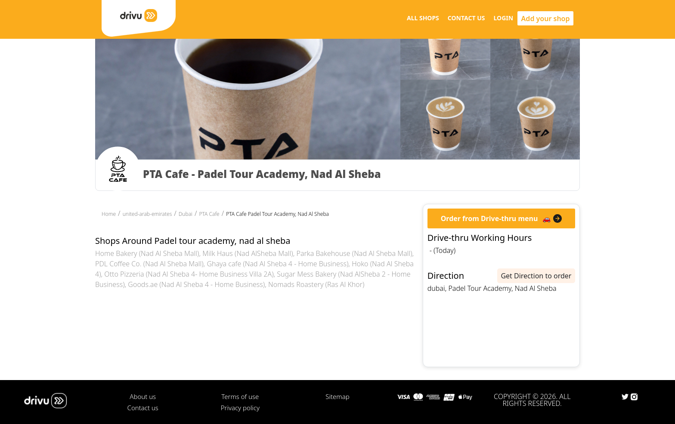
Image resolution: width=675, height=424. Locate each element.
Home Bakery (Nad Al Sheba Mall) (147, 253)
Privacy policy (240, 407)
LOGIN (504, 18)
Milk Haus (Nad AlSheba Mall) (247, 253)
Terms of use (240, 396)
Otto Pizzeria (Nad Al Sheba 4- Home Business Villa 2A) (188, 274)
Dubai (185, 214)
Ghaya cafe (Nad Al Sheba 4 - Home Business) (277, 263)
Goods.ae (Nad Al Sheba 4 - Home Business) (196, 284)
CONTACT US (466, 18)
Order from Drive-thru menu (489, 218)
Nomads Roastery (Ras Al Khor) (316, 284)
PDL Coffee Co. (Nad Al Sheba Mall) (149, 263)
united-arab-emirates (147, 214)
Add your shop (545, 18)
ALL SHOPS (423, 18)
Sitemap (337, 396)
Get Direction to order (536, 276)
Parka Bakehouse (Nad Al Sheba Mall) (354, 253)
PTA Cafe (209, 214)
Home (109, 214)
